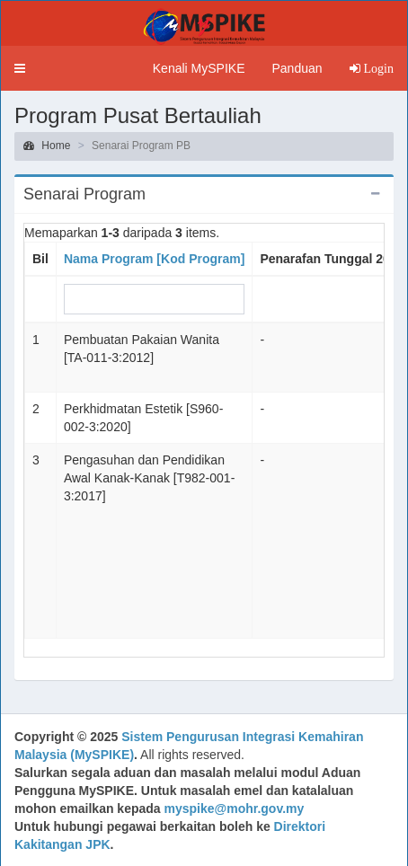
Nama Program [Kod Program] (154, 259)
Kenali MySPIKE (199, 68)
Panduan (296, 68)
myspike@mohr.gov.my (234, 808)
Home (46, 145)
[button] (20, 68)
